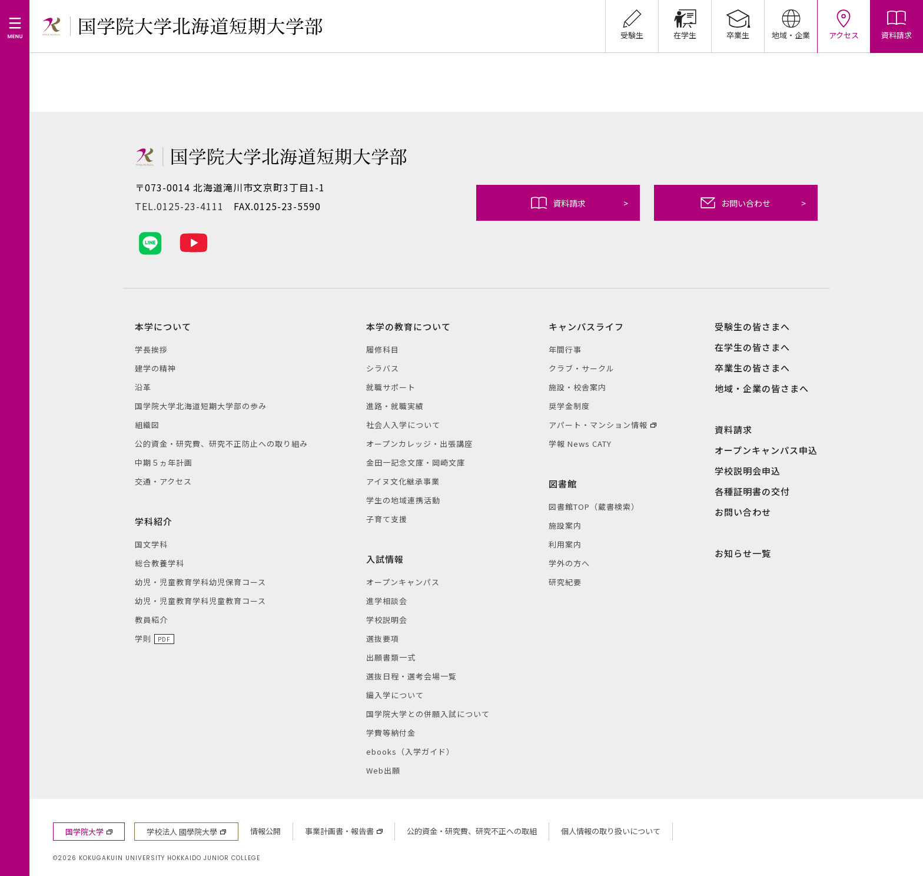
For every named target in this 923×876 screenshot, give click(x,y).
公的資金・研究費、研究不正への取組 (472, 831)
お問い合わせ (753, 203)
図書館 (563, 483)
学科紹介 (153, 521)
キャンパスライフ (586, 326)
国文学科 (151, 544)
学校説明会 (386, 619)
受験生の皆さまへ (752, 326)
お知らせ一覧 (743, 553)
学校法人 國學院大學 (182, 831)
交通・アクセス (163, 481)
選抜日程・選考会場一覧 (411, 676)
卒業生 (738, 20)
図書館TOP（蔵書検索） (594, 506)
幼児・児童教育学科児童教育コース (200, 600)
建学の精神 (155, 368)
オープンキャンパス (403, 582)
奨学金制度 (569, 406)
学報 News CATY (580, 443)
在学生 (685, 20)
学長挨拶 (151, 349)
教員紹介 (151, 619)
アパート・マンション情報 (598, 424)
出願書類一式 (391, 657)
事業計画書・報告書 (339, 831)
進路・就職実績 (395, 406)
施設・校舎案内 (577, 387)
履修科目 (382, 349)
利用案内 (565, 544)
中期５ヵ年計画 (163, 462)
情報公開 (265, 831)
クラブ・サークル (582, 368)
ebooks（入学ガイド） (410, 751)
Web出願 (383, 770)
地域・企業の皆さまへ (762, 388)
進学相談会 (386, 600)
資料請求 (580, 203)
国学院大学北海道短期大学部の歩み (201, 406)
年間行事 (565, 349)
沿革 (143, 387)
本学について (163, 326)
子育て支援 (386, 519)
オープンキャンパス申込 (766, 450)
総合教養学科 (159, 563)
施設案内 (565, 525)
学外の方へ (569, 563)
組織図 (147, 424)
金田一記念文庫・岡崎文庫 (415, 462)
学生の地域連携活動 (403, 500)
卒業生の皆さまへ (752, 367)
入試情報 (385, 559)
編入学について (395, 695)
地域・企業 (791, 20)
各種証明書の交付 (752, 491)
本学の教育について (408, 326)
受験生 (632, 20)
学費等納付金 (391, 732)
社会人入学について (403, 424)
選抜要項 (382, 638)
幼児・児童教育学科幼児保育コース (200, 582)
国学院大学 (84, 831)
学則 (143, 638)
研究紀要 (565, 582)
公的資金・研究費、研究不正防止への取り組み (221, 443)
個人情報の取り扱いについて (610, 831)
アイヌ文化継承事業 (403, 481)
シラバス (382, 368)
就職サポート (391, 387)
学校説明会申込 (748, 470)
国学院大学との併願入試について (428, 713)
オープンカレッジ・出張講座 (419, 443)
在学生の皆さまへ (752, 347)
